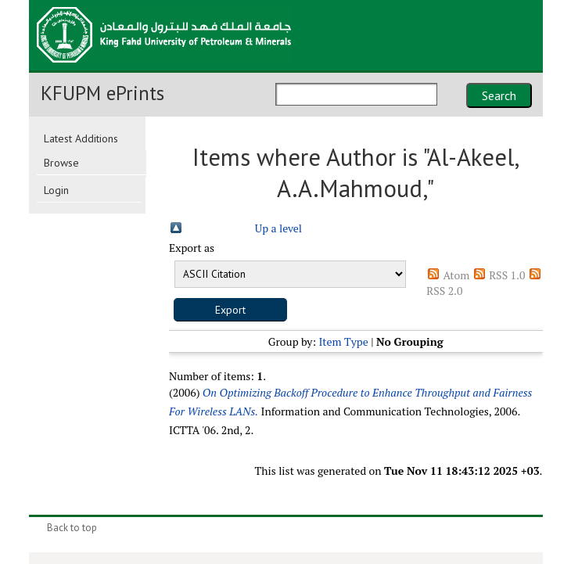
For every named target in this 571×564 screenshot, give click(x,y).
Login (56, 190)
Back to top (72, 527)
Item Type (343, 341)
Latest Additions (81, 138)
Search (499, 95)
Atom (456, 275)
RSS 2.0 (444, 290)
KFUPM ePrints (102, 93)
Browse (61, 163)
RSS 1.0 (507, 275)
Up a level (278, 228)
